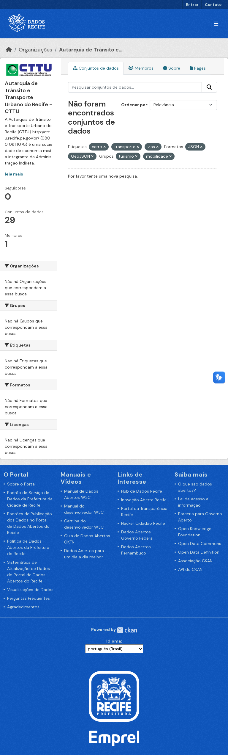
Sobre (171, 68)
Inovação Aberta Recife (144, 499)
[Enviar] (209, 87)
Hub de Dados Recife (141, 491)
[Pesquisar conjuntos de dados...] (135, 87)
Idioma (113, 641)
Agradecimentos (23, 607)
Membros (140, 68)
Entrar (192, 4)
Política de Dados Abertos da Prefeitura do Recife (28, 547)
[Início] (9, 49)
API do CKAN (190, 569)
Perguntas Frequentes (28, 598)
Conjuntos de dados (96, 68)
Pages (198, 68)
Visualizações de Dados (30, 589)
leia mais (14, 174)
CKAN (127, 630)
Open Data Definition (198, 552)
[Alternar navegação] (216, 24)
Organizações (35, 49)
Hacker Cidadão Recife (143, 523)
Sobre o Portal (21, 484)
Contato (213, 4)
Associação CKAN (195, 560)
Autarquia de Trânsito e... (90, 49)
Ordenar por (134, 104)
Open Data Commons (199, 543)
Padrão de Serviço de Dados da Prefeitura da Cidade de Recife (30, 499)
